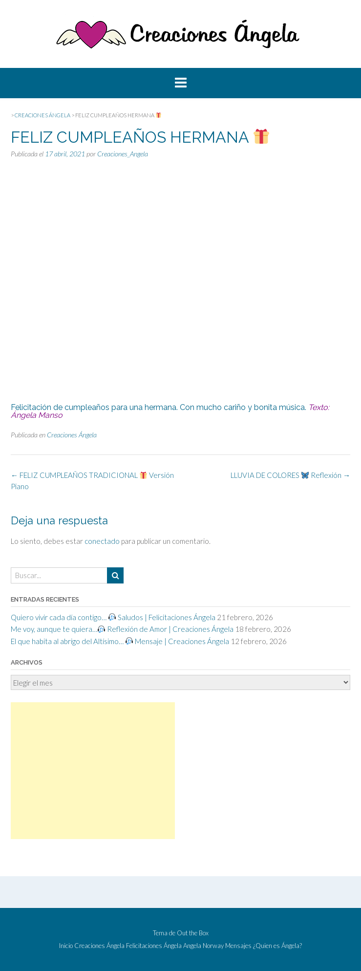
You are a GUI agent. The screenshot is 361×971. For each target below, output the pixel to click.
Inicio (66, 946)
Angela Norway (203, 946)
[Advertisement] (93, 770)
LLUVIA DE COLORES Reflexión (290, 475)
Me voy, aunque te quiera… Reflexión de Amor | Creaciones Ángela (122, 629)
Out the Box (193, 933)
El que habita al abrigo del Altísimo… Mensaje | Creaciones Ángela (120, 641)
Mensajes (238, 946)
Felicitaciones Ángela (154, 946)
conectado (102, 541)
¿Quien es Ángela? (277, 946)
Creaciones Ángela (72, 435)
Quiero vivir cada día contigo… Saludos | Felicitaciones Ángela (113, 617)
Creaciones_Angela (122, 154)
